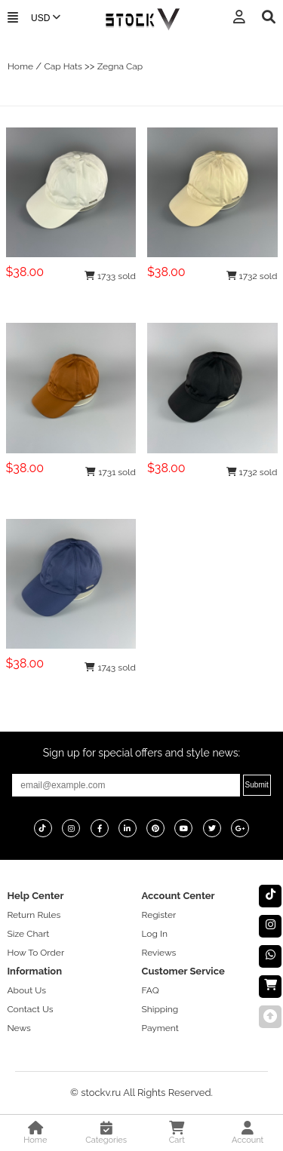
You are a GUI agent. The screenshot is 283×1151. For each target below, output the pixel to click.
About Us (26, 990)
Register (159, 915)
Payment (160, 1028)
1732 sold (252, 276)
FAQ (150, 990)
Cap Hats (63, 66)
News (18, 1028)
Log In (155, 933)
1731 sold (110, 472)
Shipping (160, 1009)
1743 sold (110, 667)
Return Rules (33, 915)
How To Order (35, 952)
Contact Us (30, 1009)
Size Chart (28, 933)
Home (20, 66)
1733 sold (110, 276)
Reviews (159, 952)
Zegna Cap (120, 66)
